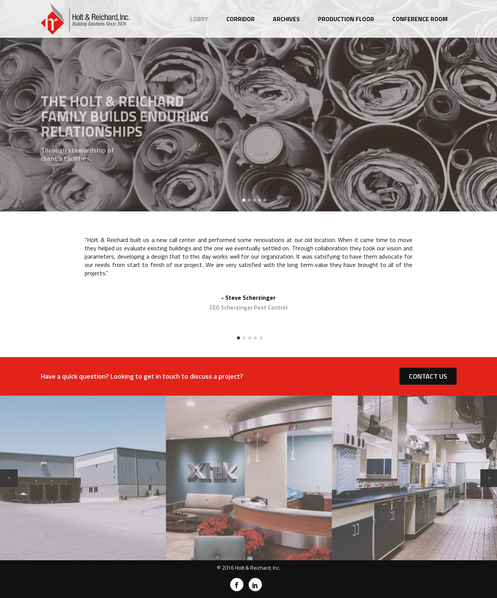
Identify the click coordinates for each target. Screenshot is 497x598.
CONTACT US (428, 376)
